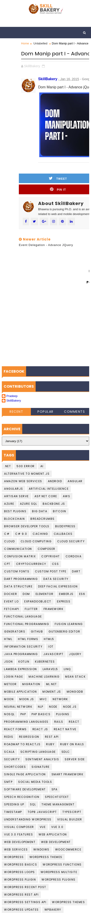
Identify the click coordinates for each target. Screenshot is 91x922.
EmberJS (66, 594)
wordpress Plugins (59, 879)
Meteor (10, 684)
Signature (41, 767)
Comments (74, 411)
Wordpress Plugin (20, 879)
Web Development (56, 842)
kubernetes (45, 661)
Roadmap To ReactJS (22, 744)
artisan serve (16, 496)
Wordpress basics (20, 864)
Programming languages (26, 722)
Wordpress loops (19, 872)
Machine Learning (44, 677)
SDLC (65, 752)
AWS (66, 496)
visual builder (69, 819)
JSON (8, 661)
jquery (75, 654)
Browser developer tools (26, 526)
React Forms (15, 729)
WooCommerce (68, 849)
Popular (45, 411)
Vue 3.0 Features (18, 834)
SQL (33, 804)
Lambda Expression (20, 669)
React (74, 722)
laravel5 (50, 669)
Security (12, 759)
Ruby (50, 744)
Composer (46, 549)
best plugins (15, 511)
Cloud (9, 541)
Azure (9, 504)
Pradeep (11, 396)
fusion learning (69, 624)
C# (7, 534)
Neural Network (18, 707)
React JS (40, 729)
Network (60, 699)
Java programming (21, 654)
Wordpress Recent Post (25, 887)
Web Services (16, 849)
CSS (55, 564)
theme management (58, 804)
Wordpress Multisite (59, 872)
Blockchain (14, 519)
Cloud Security (71, 541)
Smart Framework (68, 774)
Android (55, 481)
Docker (10, 594)
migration (31, 684)
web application (53, 834)
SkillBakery (13, 400)
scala (9, 752)
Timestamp (13, 812)
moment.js (51, 692)
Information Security (23, 646)
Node (53, 707)
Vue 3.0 (57, 827)
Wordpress (14, 857)
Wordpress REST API (21, 894)
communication (18, 549)
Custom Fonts (16, 571)
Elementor (45, 594)
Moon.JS (26, 699)
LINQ (67, 669)
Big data (39, 511)
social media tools (35, 782)
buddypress (65, 526)
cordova (74, 556)
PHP (23, 714)
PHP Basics (41, 714)
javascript (53, 654)
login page (13, 677)
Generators (14, 631)
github (37, 631)
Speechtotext (57, 797)
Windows (41, 849)
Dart (76, 571)
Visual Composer (19, 827)
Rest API (52, 737)
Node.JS (70, 707)
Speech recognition (21, 797)
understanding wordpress (28, 819)
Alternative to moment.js (26, 474)
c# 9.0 (21, 534)
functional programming (26, 624)
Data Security (56, 579)
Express (64, 601)
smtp (8, 782)
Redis (8, 737)
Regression (29, 737)
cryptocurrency (31, 564)
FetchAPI (11, 609)
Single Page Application (25, 774)
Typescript (71, 812)
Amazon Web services (23, 481)
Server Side (75, 759)
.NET (7, 466)
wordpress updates (21, 910)
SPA (55, 789)
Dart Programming (21, 579)
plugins (62, 714)
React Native (65, 729)
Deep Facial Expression (58, 586)
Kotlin (23, 661)
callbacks (63, 534)
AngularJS (13, 489)
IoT (51, 646)
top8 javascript (42, 812)
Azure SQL (28, 504)
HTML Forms (28, 639)
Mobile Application (20, 692)
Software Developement (25, 789)
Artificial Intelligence (49, 489)
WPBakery (52, 910)
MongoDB (75, 692)
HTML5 (49, 639)
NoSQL (9, 714)
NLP (40, 707)
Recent (16, 411)
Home (25, 43)
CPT (7, 564)
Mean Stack (75, 677)
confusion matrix (20, 556)
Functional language (23, 616)
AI (42, 466)
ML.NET (51, 684)
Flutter (31, 609)
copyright (50, 556)
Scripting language (38, 752)
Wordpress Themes (46, 857)
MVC (43, 699)
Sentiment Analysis (42, 759)
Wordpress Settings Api (25, 902)
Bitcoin (59, 511)
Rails (58, 722)
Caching (40, 534)
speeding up (14, 804)
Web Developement (19, 842)
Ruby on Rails (72, 744)
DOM (26, 594)
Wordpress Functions (62, 864)
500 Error (26, 466)
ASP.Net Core (45, 496)
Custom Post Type (50, 571)
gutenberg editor (64, 631)
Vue (43, 827)
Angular (75, 481)
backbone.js (54, 504)
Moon (9, 699)
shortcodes (15, 767)
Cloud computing (36, 541)
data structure (18, 586)
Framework (54, 609)
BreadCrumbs (42, 519)
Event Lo (11, 601)
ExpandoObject (37, 601)
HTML (8, 639)
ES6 (82, 594)
